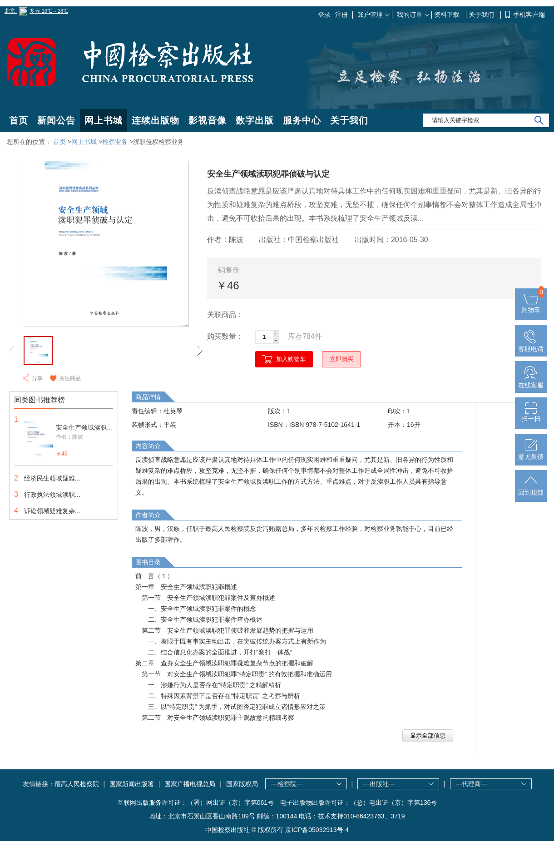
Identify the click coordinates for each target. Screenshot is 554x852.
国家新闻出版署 (131, 784)
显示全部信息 (427, 735)
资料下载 (447, 14)
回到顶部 (531, 488)
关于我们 (482, 14)
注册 (341, 14)
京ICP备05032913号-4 (317, 829)
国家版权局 (242, 784)
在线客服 (531, 381)
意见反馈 (531, 453)
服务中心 (302, 120)
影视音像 (207, 120)
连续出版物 (155, 120)
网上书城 (103, 120)
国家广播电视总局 (189, 784)
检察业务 (115, 141)
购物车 (530, 306)
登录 (324, 14)
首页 (18, 120)
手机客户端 (529, 14)
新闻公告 (56, 120)
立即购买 (341, 359)
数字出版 (255, 120)
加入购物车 (291, 359)
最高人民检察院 (76, 784)
